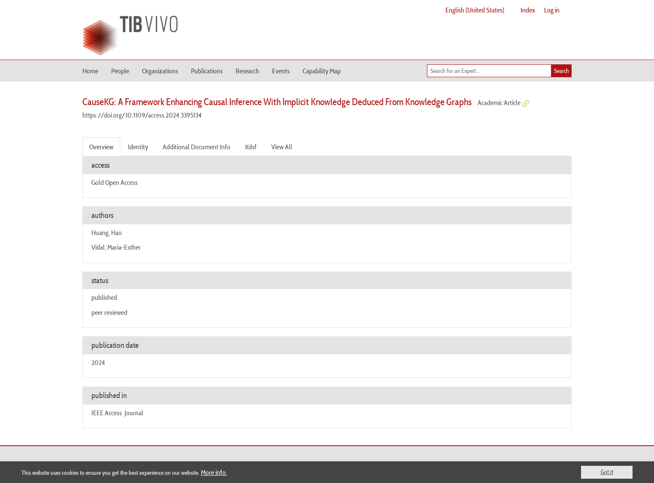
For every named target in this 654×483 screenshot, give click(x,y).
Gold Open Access (114, 182)
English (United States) (474, 10)
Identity (138, 146)
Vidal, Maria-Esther (116, 247)
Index (528, 10)
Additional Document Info (196, 146)
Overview (101, 146)
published (104, 297)
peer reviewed (109, 312)
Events (281, 70)
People (120, 70)
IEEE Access (106, 412)
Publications (207, 70)
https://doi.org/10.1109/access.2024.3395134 (142, 115)
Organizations (160, 70)
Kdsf (251, 146)
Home (90, 70)
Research (247, 70)
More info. (214, 472)
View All (281, 146)
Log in (552, 10)
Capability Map (322, 70)
